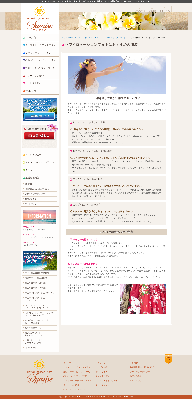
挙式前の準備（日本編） (36, 283)
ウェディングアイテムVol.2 (36, 306)
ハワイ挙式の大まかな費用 (37, 273)
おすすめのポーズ (33, 328)
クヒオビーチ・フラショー (34, 229)
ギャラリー (31, 170)
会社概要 (152, 11)
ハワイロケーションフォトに (38, 321)
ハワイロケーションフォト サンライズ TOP (80, 38)
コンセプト (31, 37)
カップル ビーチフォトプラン (40, 45)
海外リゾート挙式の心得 (36, 278)
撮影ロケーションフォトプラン (40, 60)
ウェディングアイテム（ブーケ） (40, 293)
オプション (101, 363)
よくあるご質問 (33, 155)
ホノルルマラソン (30, 245)
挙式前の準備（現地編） (36, 288)
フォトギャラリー (103, 385)
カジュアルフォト (35, 334)
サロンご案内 (32, 91)
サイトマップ (165, 11)
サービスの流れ (33, 83)
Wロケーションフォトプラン (40, 68)
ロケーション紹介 (34, 75)
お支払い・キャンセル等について (41, 162)
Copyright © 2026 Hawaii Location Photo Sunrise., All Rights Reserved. (96, 397)
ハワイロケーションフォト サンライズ (40, 18)
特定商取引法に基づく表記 (37, 189)
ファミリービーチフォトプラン (77, 381)
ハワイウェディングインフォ (113, 38)
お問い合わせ (139, 11)
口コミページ (31, 348)
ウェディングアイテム (35, 299)
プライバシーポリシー (35, 194)
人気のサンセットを (34, 341)
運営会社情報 (32, 177)
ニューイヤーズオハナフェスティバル (38, 237)
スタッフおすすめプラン (39, 314)
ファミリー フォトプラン (38, 53)
